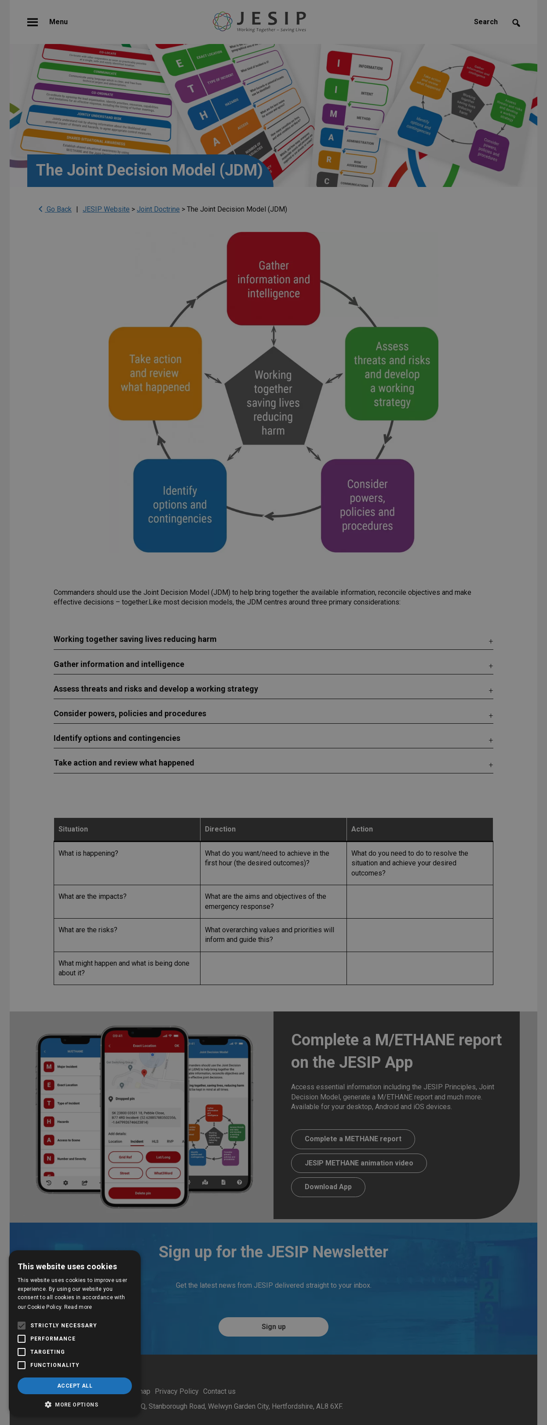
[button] (75, 1403)
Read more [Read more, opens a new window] (78, 1307)
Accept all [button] (74, 1386)
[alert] (273, 712)
